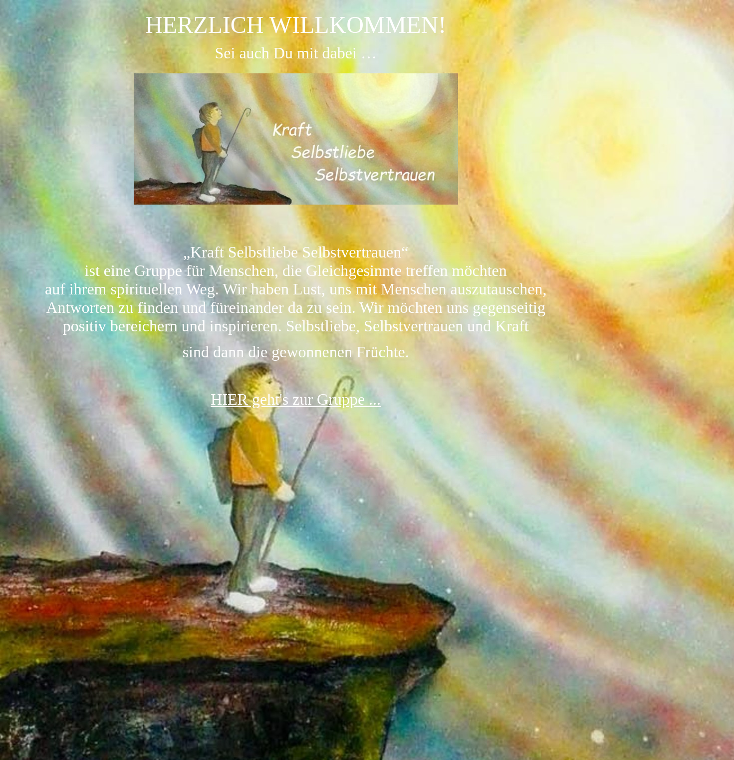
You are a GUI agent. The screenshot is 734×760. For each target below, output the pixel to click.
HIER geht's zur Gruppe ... (296, 399)
